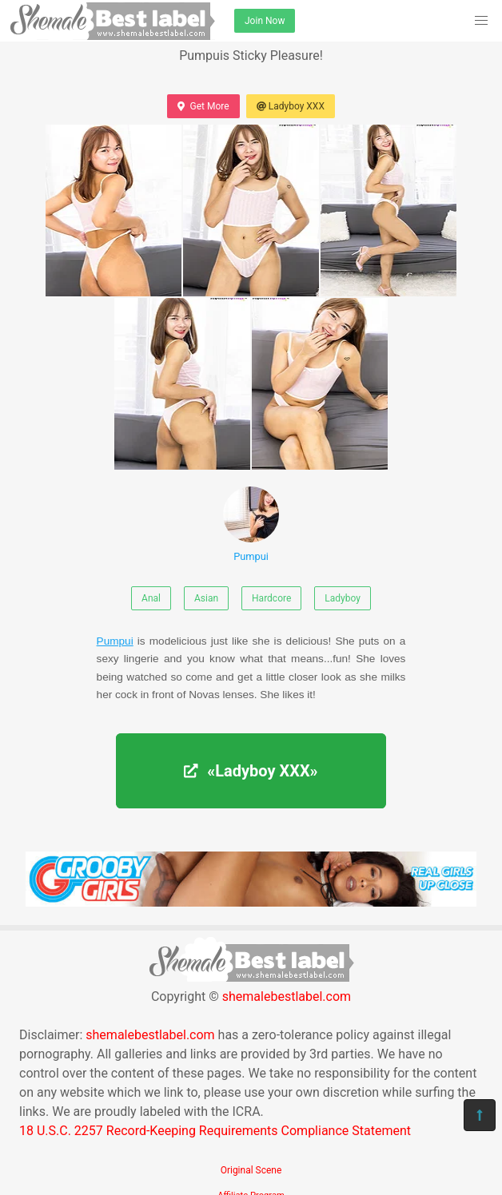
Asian (206, 598)
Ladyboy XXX (291, 106)
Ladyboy (343, 598)
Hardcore (271, 598)
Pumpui (251, 524)
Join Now (265, 20)
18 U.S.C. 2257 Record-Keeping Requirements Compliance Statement (215, 1130)
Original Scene (251, 1170)
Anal (151, 598)
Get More (203, 106)
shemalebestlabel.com (286, 996)
